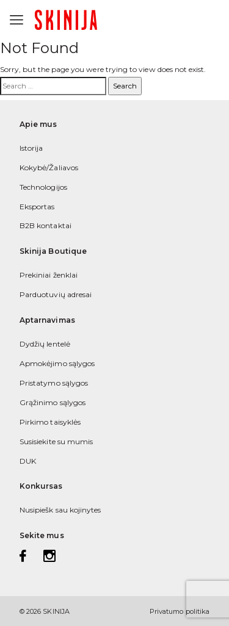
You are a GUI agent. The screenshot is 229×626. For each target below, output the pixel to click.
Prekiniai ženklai (49, 274)
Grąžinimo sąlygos (52, 402)
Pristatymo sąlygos (54, 382)
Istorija (31, 148)
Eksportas (37, 206)
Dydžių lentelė (45, 343)
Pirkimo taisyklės (50, 421)
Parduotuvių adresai (56, 294)
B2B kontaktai (45, 225)
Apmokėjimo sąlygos (57, 363)
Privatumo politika (179, 611)
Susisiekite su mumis (56, 441)
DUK (28, 461)
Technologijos (43, 187)
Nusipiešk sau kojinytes (60, 509)
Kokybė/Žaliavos (49, 167)
